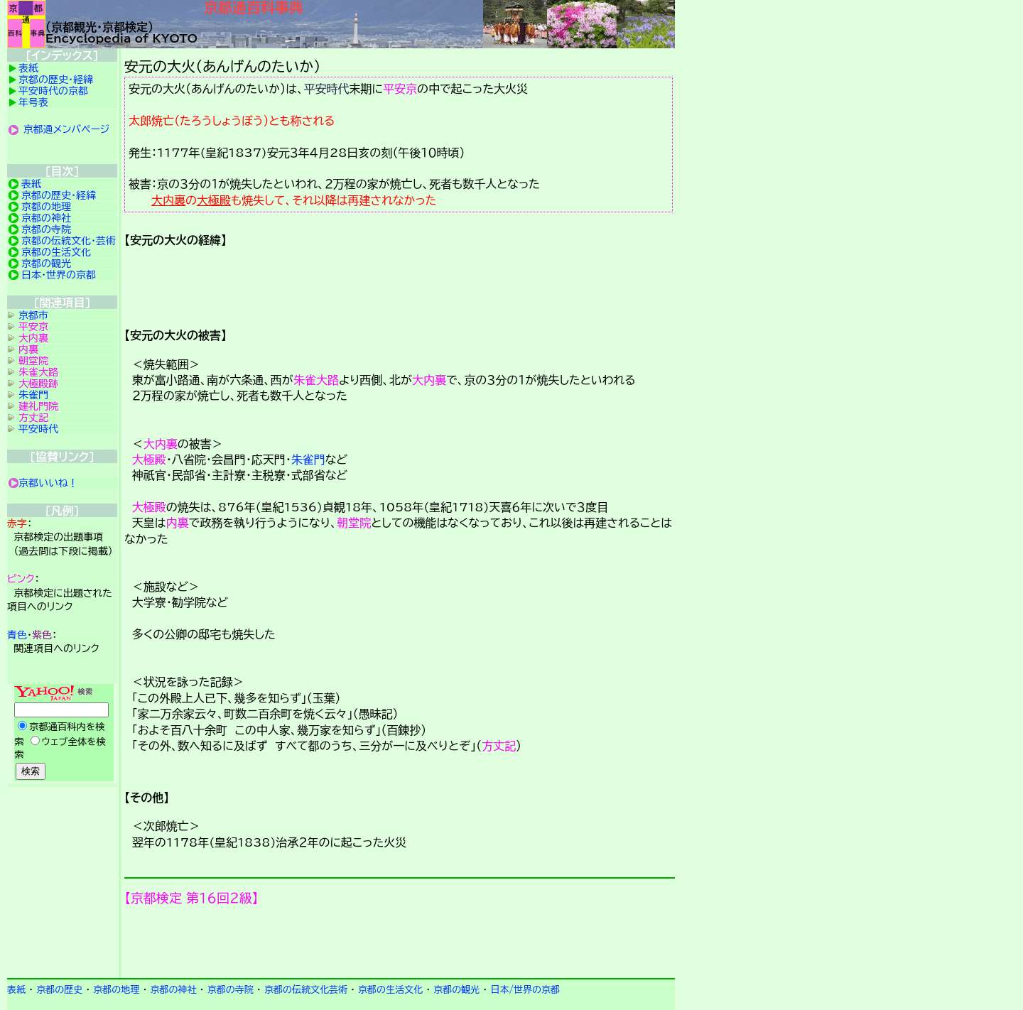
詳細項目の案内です (399, 282)
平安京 (400, 88)
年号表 (33, 102)
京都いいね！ (48, 483)
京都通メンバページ (66, 129)
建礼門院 (38, 406)
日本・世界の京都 (58, 275)
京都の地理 (46, 207)
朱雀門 (308, 459)
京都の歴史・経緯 (55, 80)
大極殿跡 (38, 384)
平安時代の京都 (53, 91)
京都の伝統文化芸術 (305, 989)
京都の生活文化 (56, 252)
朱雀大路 (316, 380)
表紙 (28, 68)
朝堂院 (354, 522)
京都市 (33, 315)
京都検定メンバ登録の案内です (399, 942)
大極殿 (214, 200)
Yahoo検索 (62, 733)
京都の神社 (46, 218)
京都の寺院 (46, 229)
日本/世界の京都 (525, 989)
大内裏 (168, 200)
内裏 (177, 522)
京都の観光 (46, 263)
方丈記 (499, 745)
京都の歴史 (59, 989)
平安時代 (327, 88)
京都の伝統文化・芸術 (68, 241)
